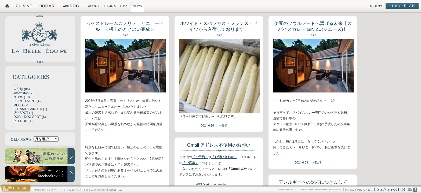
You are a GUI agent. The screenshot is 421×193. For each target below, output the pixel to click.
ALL (16, 85)
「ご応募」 (190, 163)
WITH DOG (71, 7)
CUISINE (24, 7)
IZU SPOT (20, 113)
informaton (21, 93)
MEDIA (18, 105)
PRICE (402, 7)
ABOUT (92, 7)
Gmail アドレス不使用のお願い (219, 145)
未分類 (18, 89)
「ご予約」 (200, 157)
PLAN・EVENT (24, 101)
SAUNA (109, 7)
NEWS (137, 7)
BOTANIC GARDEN (27, 109)
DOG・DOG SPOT (27, 117)
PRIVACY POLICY (356, 189)
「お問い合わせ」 (224, 157)
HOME (7, 7)
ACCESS (375, 7)
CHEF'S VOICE (415, 189)
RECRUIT (20, 121)
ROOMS (47, 7)
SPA (124, 7)
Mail (409, 189)
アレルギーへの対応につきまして (313, 182)
